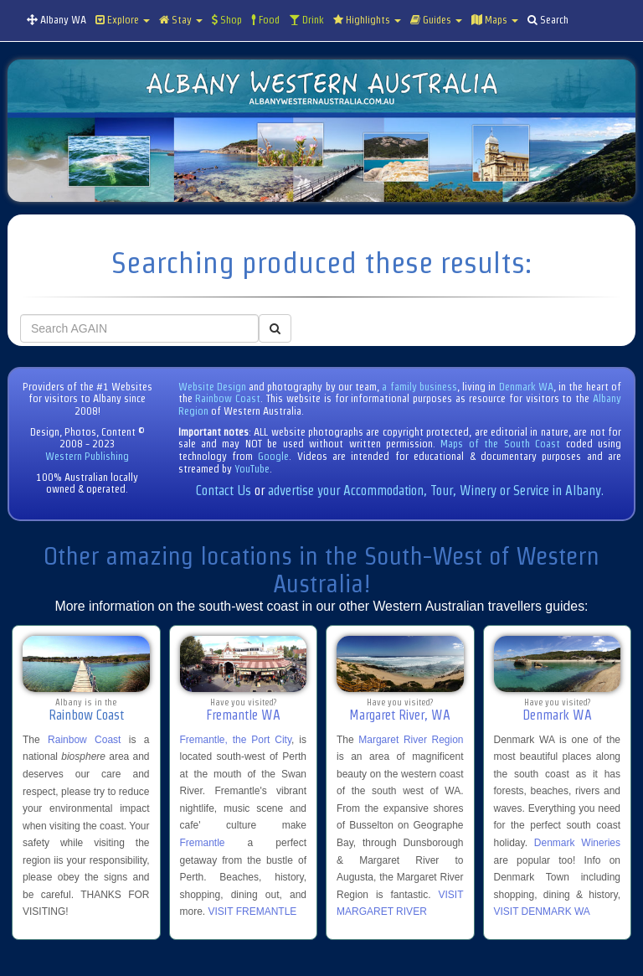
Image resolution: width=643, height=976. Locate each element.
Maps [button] (494, 19)
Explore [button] (122, 19)
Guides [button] (436, 19)
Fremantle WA (243, 715)
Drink (306, 19)
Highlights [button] (367, 19)
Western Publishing (87, 456)
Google (273, 456)
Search (547, 19)
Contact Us (223, 490)
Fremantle (202, 843)
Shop (227, 19)
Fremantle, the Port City (236, 740)
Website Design (212, 386)
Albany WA (56, 19)
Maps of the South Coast (500, 443)
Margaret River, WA (399, 715)
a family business (419, 386)
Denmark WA (526, 386)
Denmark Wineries (577, 843)
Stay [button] (181, 19)
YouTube (252, 468)
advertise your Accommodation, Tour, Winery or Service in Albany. (436, 490)
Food (265, 19)
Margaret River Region (410, 740)
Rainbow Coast (227, 398)
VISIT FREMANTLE (252, 911)
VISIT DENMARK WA (542, 911)
